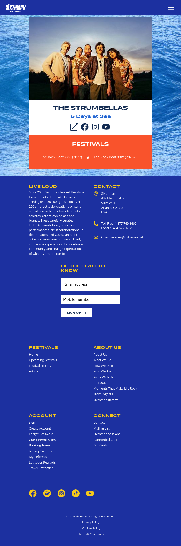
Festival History (40, 366)
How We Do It (103, 366)
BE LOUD (100, 382)
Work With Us (103, 377)
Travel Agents (103, 394)
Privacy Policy (90, 522)
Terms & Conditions (90, 534)
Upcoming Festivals (43, 360)
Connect (107, 415)
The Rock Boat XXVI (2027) (61, 157)
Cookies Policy (90, 528)
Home (33, 354)
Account (42, 415)
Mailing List (102, 428)
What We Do (102, 360)
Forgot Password (41, 434)
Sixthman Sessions (107, 434)
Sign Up (76, 312)
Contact (107, 186)
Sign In (34, 422)
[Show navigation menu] (171, 8)
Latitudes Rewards (42, 462)
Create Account (40, 428)
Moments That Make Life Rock (115, 388)
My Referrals (38, 456)
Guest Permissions (42, 439)
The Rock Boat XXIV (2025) (114, 157)
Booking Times (39, 445)
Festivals (90, 144)
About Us (107, 347)
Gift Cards (101, 445)
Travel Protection (41, 468)
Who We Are (102, 371)
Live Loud (43, 186)
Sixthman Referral (106, 400)
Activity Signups (40, 451)
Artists (33, 371)
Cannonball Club (105, 439)
